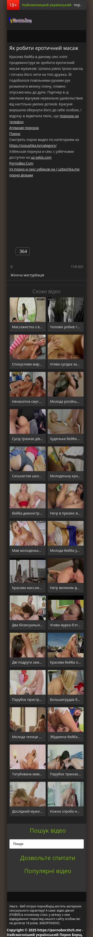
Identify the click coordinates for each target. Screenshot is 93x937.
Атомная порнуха (24, 127)
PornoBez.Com (21, 163)
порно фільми (21, 175)
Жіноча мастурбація (27, 275)
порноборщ (19, 20)
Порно (14, 133)
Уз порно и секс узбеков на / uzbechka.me (44, 169)
